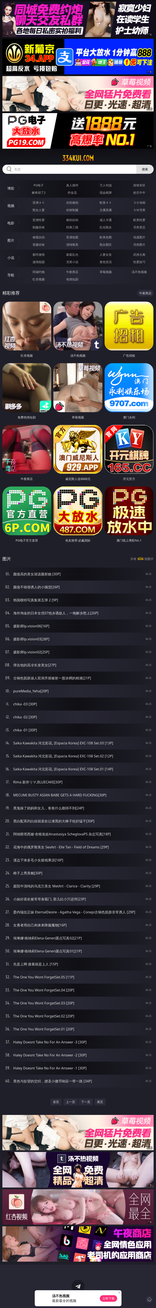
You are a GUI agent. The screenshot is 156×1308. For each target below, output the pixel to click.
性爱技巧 (139, 262)
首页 (56, 1102)
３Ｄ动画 (139, 202)
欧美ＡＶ (106, 202)
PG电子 (39, 185)
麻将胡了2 (39, 192)
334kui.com (78, 158)
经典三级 (72, 227)
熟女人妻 (39, 210)
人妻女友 (106, 254)
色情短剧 (72, 279)
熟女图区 (106, 244)
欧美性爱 (139, 220)
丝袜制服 (72, 210)
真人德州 (72, 185)
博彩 (10, 188)
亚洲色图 (72, 237)
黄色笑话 (106, 262)
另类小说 (72, 262)
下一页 (85, 1102)
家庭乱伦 (72, 254)
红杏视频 (39, 279)
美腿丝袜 (39, 244)
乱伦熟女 (106, 227)
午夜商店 (72, 272)
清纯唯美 (72, 244)
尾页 (100, 1102)
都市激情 (39, 254)
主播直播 (106, 210)
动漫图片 (139, 237)
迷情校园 (39, 262)
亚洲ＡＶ (39, 202)
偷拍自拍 (72, 220)
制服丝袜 (39, 227)
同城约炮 (39, 272)
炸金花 (72, 192)
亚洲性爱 (39, 220)
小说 (10, 257)
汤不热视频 (139, 272)
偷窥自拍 (39, 237)
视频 (10, 205)
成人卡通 (106, 220)
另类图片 (139, 244)
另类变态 (139, 227)
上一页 (70, 1102)
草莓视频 (106, 272)
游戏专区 (139, 185)
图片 (10, 240)
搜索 (145, 169)
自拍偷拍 (72, 202)
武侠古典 (139, 254)
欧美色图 (106, 237)
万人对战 (106, 185)
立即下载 (108, 1298)
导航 (10, 275)
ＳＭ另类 (139, 210)
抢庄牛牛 (139, 192)
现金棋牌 (106, 192)
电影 (10, 223)
